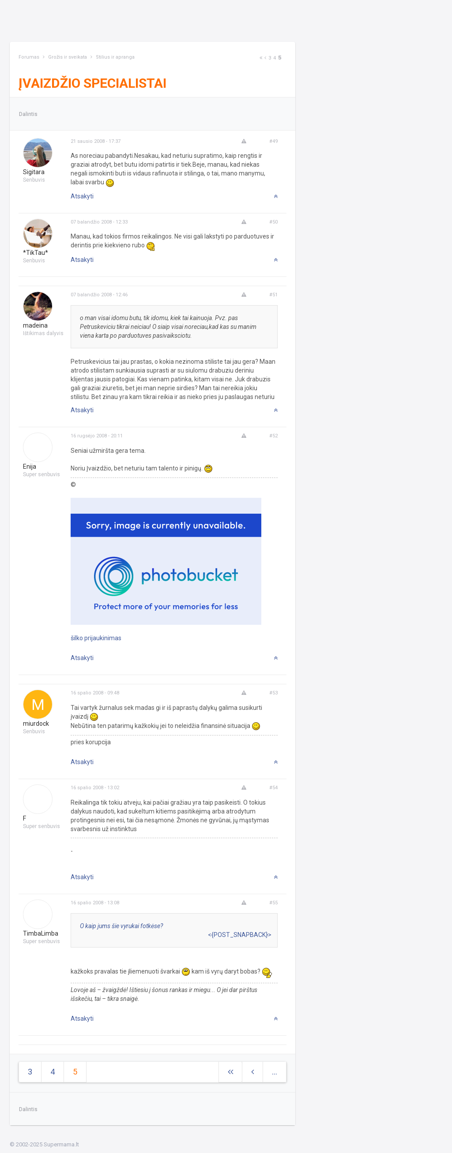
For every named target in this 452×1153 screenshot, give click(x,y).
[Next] (261, 58)
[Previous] (265, 58)
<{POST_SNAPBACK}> (239, 934)
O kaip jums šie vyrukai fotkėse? (121, 925)
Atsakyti (82, 196)
